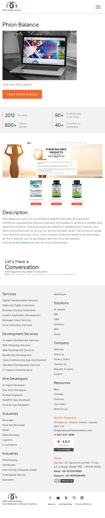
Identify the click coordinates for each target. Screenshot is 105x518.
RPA (56, 329)
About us (59, 354)
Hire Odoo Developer (14, 390)
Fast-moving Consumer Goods (19, 469)
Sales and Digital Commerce (18, 305)
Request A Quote (63, 369)
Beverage (7, 420)
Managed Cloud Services (16, 320)
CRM (56, 319)
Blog (56, 389)
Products (59, 399)
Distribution (9, 464)
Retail (5, 429)
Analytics (59, 324)
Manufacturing (10, 434)
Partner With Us (83, 504)
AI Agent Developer (13, 385)
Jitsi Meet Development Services (21, 365)
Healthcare (60, 294)
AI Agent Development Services (20, 340)
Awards (51, 504)
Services (59, 349)
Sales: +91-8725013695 (68, 471)
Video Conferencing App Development (24, 360)
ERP (56, 314)
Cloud (57, 334)
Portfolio (58, 394)
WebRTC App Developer (16, 399)
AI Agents (59, 309)
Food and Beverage (13, 425)
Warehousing (9, 459)
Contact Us (60, 364)
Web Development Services (18, 350)
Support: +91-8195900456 (69, 475)
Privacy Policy (62, 359)
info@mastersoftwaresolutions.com (73, 430)
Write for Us (61, 409)
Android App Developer (15, 404)
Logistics (7, 439)
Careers (58, 374)
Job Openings (65, 504)
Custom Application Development (21, 315)
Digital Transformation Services (20, 300)
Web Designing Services (16, 345)
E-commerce (9, 444)
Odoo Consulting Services (17, 325)
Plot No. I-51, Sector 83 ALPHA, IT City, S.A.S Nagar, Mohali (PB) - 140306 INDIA (77, 464)
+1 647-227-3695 (64, 434)
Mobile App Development (17, 355)
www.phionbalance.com (24, 242)
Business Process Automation (19, 310)
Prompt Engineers (12, 395)
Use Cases (60, 404)
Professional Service (14, 474)
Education (8, 479)
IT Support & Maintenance (17, 369)
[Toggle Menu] (98, 6)
